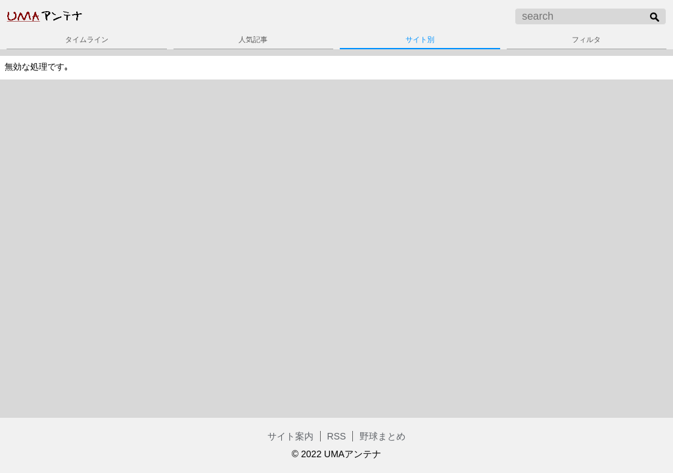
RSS (336, 436)
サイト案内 (290, 436)
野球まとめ (383, 436)
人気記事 (253, 39)
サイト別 (420, 39)
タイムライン (86, 39)
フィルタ (586, 39)
